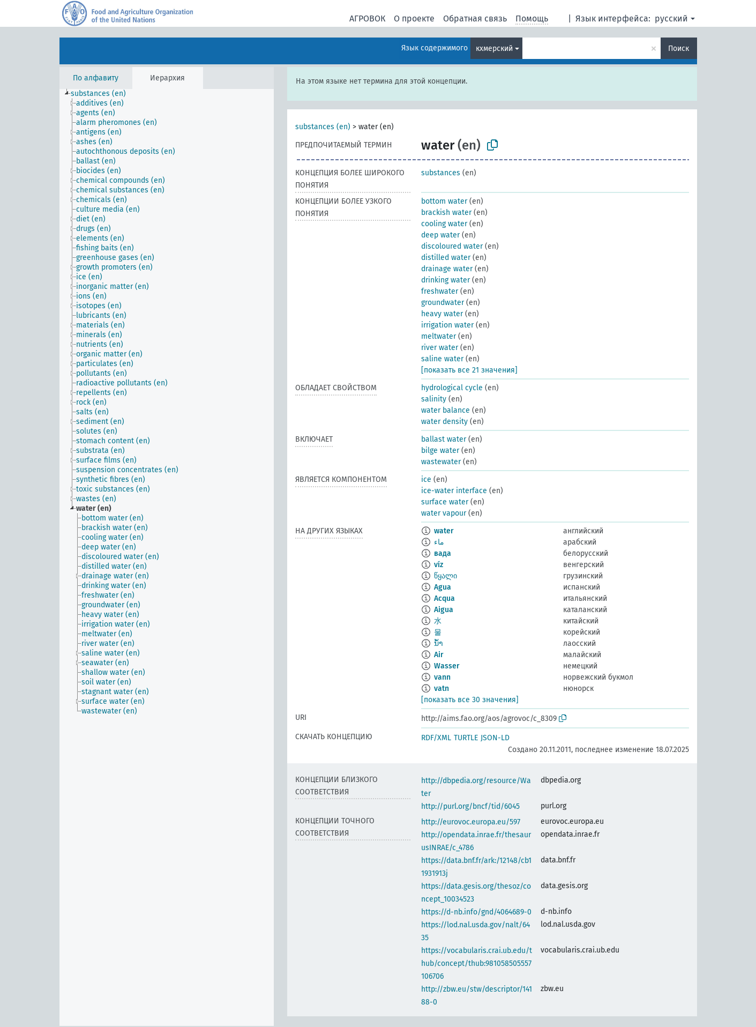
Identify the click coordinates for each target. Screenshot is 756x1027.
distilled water (445, 257)
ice (426, 479)
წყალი (445, 576)
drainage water (447, 268)
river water (439, 347)
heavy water (442, 313)
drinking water (445, 280)
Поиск (678, 48)
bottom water (444, 201)
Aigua (443, 609)
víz (438, 564)
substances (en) (322, 126)
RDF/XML (436, 737)
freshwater (439, 291)
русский (671, 18)
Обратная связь (475, 18)
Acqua (444, 598)
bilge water (440, 450)
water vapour (443, 513)
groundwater (442, 302)
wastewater (441, 461)
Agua (442, 587)
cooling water (444, 223)
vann (442, 677)
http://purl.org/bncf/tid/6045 (470, 806)
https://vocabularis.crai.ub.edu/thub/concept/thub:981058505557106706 (476, 963)
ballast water (443, 439)
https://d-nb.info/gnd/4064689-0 (476, 912)
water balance (445, 410)
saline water (442, 358)
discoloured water (452, 246)
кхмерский (494, 48)
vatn (441, 688)
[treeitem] (103, 94)
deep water (440, 235)
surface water (444, 502)
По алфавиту (95, 78)
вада (442, 553)
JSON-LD (495, 737)
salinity (433, 399)
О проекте (414, 18)
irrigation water (447, 325)
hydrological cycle (452, 387)
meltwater (438, 336)
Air (439, 654)
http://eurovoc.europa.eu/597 (470, 822)
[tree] (166, 557)
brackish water (446, 212)
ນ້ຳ (438, 643)
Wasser (447, 666)
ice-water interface (454, 490)
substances (440, 172)
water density (444, 421)
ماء (439, 542)
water (444, 530)
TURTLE (466, 737)
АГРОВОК (367, 18)
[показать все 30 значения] (470, 699)
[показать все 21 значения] (469, 370)
